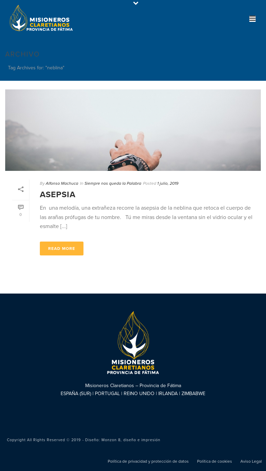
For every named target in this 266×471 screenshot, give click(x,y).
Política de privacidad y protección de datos (148, 461)
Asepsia (58, 195)
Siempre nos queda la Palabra (113, 183)
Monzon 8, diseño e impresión (130, 440)
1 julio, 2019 (167, 183)
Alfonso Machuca (62, 183)
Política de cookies (214, 461)
